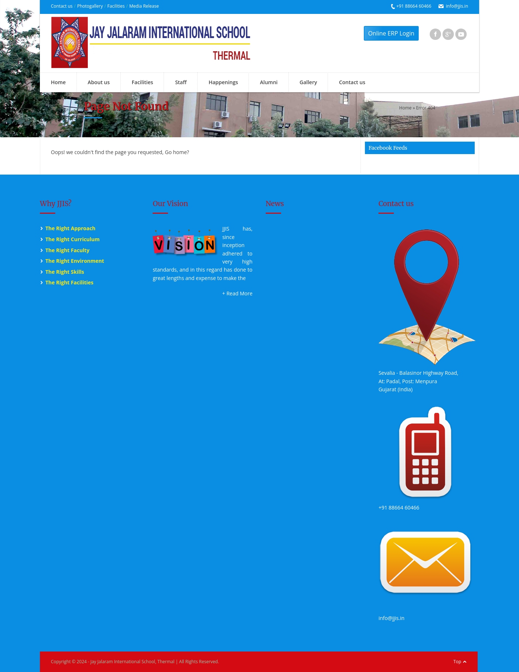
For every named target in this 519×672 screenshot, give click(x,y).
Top (457, 661)
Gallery (308, 82)
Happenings (223, 82)
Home (58, 82)
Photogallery (90, 6)
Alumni (268, 82)
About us (99, 82)
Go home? (177, 152)
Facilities (115, 6)
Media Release (144, 6)
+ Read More (237, 293)
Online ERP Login (391, 33)
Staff (181, 82)
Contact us (61, 6)
